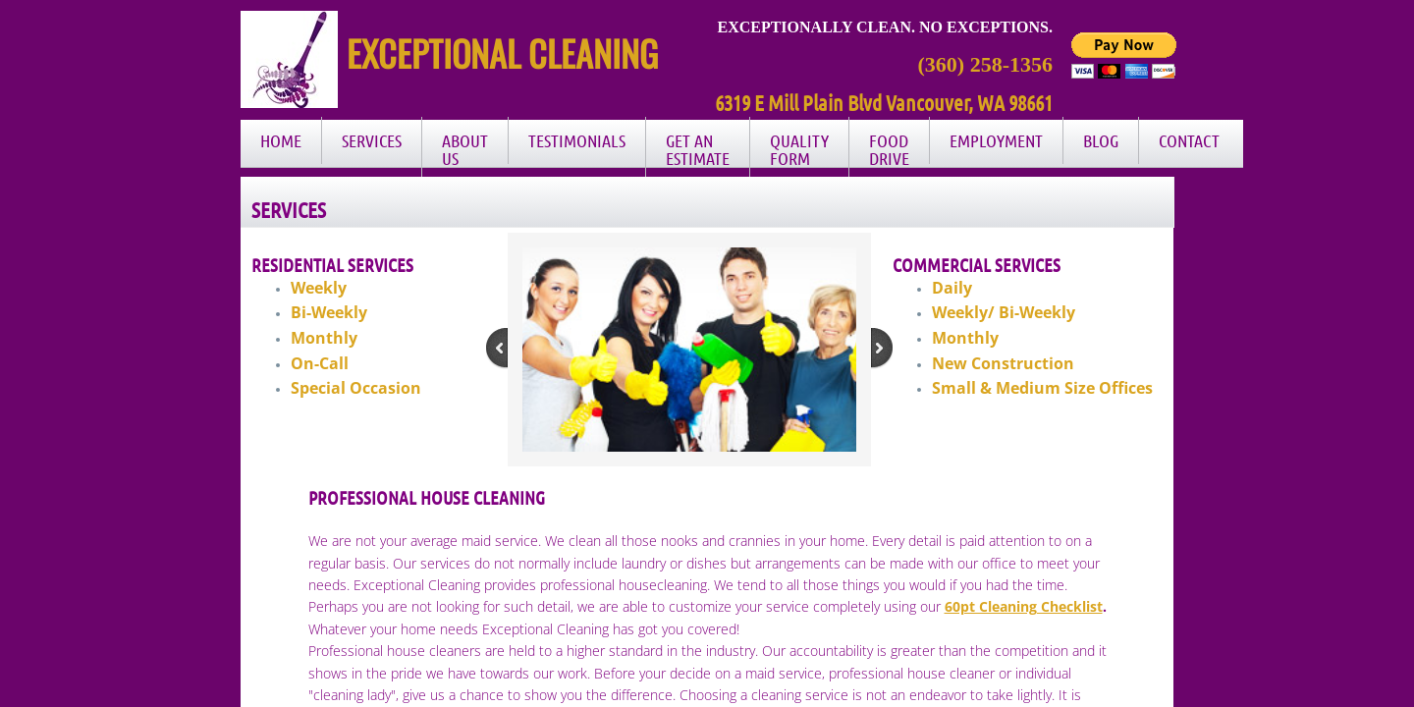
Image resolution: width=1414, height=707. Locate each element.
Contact (1189, 140)
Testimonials (576, 140)
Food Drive (889, 149)
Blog (1100, 140)
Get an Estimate (698, 149)
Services (372, 140)
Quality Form (799, 149)
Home (280, 140)
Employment (996, 140)
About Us (465, 149)
